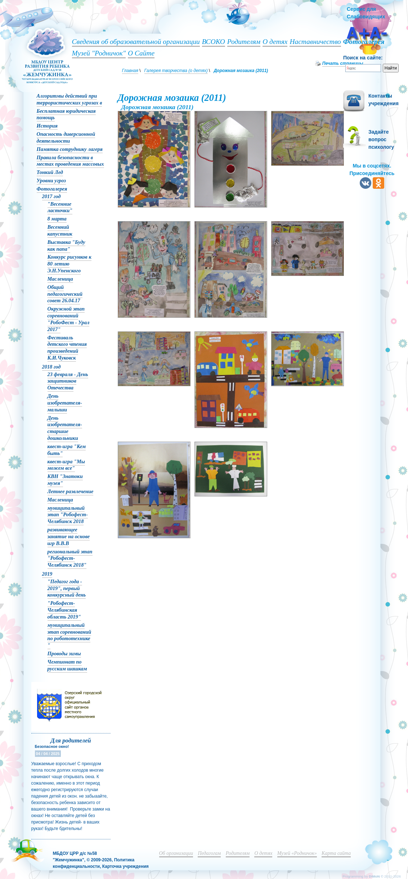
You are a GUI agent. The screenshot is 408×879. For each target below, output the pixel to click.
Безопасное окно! (52, 746)
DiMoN (374, 876)
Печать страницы (342, 63)
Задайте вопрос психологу (381, 139)
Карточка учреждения (125, 866)
